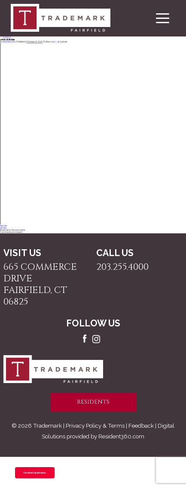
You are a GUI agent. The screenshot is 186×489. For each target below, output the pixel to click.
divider (3, 227)
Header (3, 225)
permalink (20, 230)
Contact (5, 37)
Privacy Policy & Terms (95, 425)
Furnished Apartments (35, 472)
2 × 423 (57, 41)
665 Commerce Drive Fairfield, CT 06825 (40, 284)
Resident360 (9, 41)
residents (93, 402)
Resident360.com (121, 436)
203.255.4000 (122, 267)
